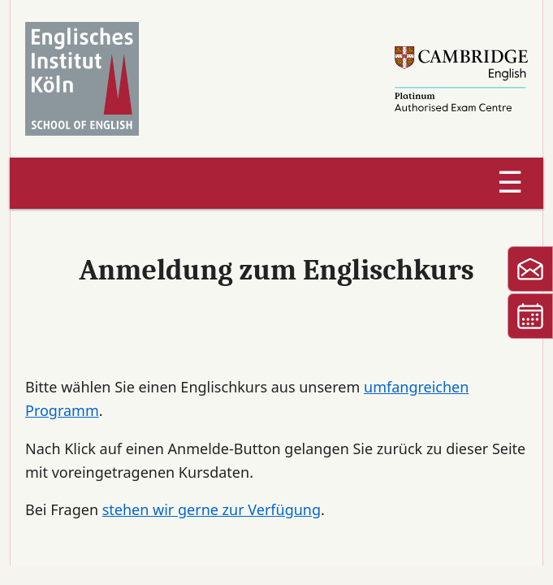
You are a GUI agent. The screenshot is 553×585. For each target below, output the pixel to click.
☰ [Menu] (510, 182)
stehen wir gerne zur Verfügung (211, 509)
